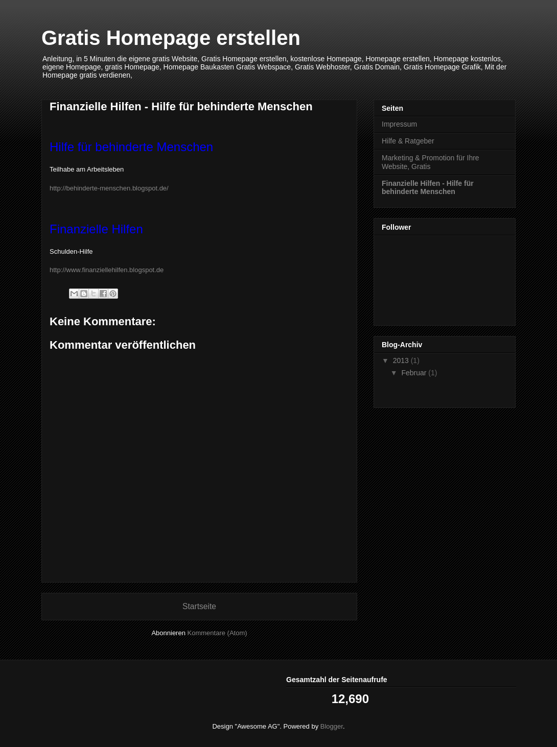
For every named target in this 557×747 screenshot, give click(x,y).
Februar (414, 373)
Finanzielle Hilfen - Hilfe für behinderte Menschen (428, 187)
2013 (402, 360)
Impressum (399, 124)
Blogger (331, 726)
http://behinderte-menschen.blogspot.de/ (112, 188)
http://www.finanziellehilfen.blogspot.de (107, 270)
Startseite (199, 606)
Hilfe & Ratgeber (408, 141)
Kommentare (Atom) (217, 633)
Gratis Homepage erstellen (170, 38)
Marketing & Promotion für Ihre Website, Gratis (430, 162)
